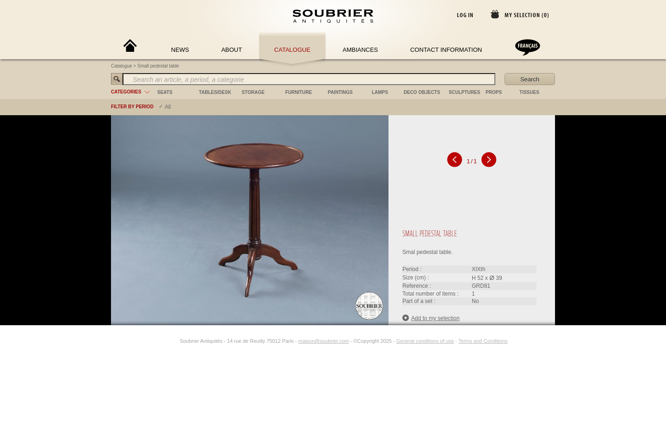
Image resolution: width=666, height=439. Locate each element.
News (180, 49)
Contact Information (446, 49)
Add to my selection (431, 318)
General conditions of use (425, 341)
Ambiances (360, 49)
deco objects (422, 92)
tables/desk (215, 92)
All (168, 107)
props (494, 92)
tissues (529, 92)
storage (253, 92)
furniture (298, 92)
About (231, 49)
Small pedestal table (158, 65)
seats (165, 92)
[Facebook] (163, 341)
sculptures (464, 92)
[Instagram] (174, 341)
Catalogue (292, 49)
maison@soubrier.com (323, 341)
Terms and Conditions (482, 341)
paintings (340, 92)
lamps (380, 92)
